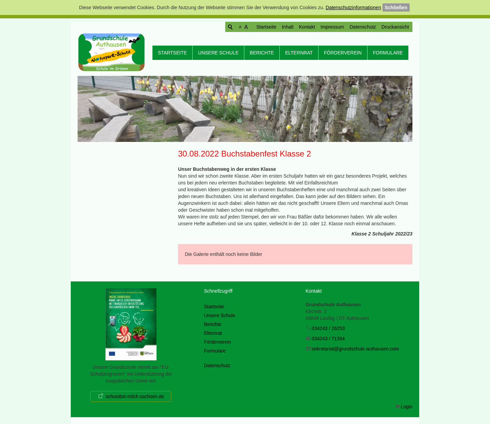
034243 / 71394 (328, 338)
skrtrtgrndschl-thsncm (355, 349)
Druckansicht (369, 27)
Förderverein (343, 52)
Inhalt (261, 27)
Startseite (240, 27)
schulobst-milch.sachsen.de (134, 396)
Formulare (388, 52)
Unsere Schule (218, 52)
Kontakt (281, 27)
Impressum (306, 27)
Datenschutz (336, 27)
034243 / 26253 (328, 328)
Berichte (262, 52)
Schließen (396, 7)
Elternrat (299, 52)
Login (406, 406)
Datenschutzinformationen (353, 7)
